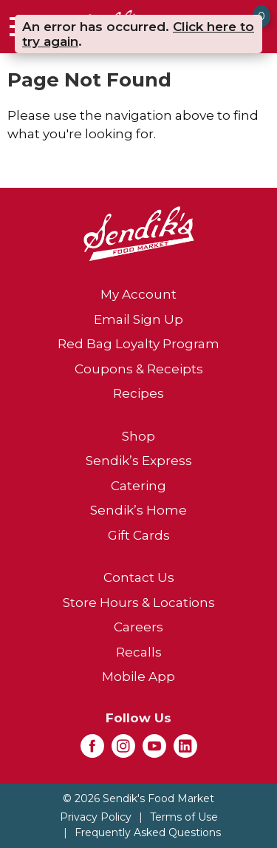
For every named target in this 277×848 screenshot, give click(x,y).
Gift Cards (139, 535)
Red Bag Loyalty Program (138, 343)
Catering (138, 485)
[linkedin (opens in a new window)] (185, 750)
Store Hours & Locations (139, 602)
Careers (138, 627)
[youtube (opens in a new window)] (154, 750)
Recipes (138, 393)
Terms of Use (184, 817)
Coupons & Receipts (139, 369)
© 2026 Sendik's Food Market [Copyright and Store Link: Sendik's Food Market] (138, 798)
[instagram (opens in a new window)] (123, 750)
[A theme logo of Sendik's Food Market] (138, 232)
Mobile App (138, 676)
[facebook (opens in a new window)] (92, 750)
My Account (138, 294)
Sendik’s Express (139, 460)
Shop (138, 436)
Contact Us (138, 577)
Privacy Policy (95, 817)
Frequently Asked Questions (148, 832)
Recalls (139, 652)
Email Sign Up (138, 319)
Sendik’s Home (138, 510)
